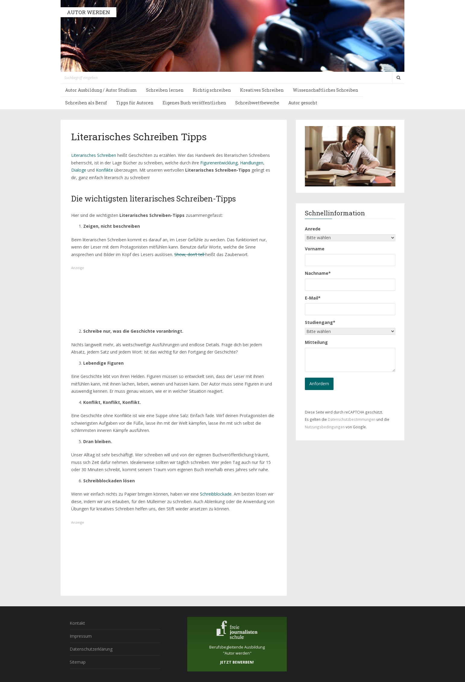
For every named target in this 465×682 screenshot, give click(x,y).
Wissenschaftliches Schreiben (325, 90)
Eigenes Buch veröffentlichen (194, 103)
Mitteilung (316, 342)
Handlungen (251, 163)
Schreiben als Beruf (86, 103)
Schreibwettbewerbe (257, 103)
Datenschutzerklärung (91, 649)
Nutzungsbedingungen (325, 426)
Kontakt (77, 623)
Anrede (313, 229)
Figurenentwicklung (219, 163)
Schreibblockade (216, 494)
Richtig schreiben (212, 90)
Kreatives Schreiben (262, 90)
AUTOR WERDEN (88, 12)
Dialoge (78, 170)
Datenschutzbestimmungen (351, 419)
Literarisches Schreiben (93, 155)
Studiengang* (320, 322)
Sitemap (78, 662)
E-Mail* (313, 298)
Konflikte (104, 170)
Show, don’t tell (189, 254)
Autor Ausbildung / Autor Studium (101, 90)
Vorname (314, 249)
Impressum (81, 636)
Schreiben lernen (165, 90)
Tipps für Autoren (134, 103)
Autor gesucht (302, 103)
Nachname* (318, 273)
